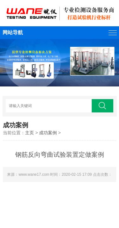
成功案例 (48, 132)
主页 (29, 132)
